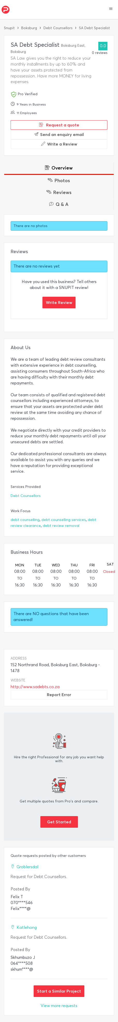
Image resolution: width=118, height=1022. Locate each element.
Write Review (59, 302)
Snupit (9, 28)
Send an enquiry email (59, 134)
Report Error (59, 694)
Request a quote (59, 124)
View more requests (59, 1005)
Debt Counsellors (57, 28)
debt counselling (25, 520)
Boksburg (29, 28)
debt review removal (61, 526)
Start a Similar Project (59, 991)
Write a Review (59, 144)
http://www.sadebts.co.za (35, 686)
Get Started (59, 821)
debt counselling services (63, 520)
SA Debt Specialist (94, 28)
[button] (111, 9)
